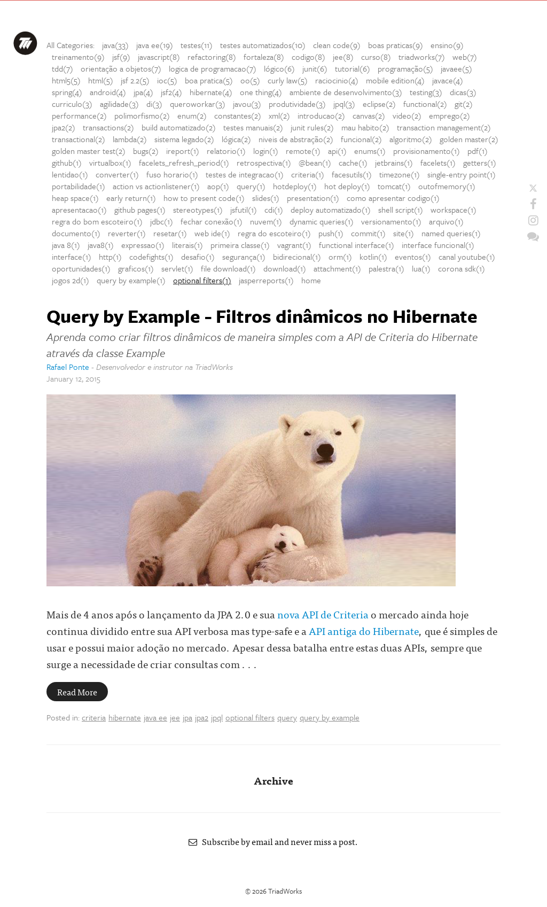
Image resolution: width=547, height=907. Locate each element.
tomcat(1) (394, 186)
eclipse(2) (379, 104)
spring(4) (67, 92)
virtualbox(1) (110, 162)
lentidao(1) (70, 174)
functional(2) (425, 104)
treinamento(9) (78, 57)
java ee (155, 717)
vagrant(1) (294, 245)
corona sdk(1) (461, 268)
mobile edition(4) (395, 80)
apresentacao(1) (79, 209)
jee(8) (343, 57)
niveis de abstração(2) (296, 139)
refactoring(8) (211, 57)
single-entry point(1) (461, 174)
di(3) (154, 104)
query (287, 717)
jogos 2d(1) (70, 280)
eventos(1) (413, 256)
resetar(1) (170, 233)
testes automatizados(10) (263, 45)
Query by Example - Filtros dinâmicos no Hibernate (262, 316)
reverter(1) (127, 233)
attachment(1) (337, 268)
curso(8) (376, 57)
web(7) (464, 57)
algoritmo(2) (410, 139)
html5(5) (66, 80)
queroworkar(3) (197, 104)
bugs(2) (146, 151)
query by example (330, 717)
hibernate (124, 717)
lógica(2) (236, 139)
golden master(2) (469, 139)
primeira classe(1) (240, 245)
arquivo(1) (446, 221)
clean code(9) (337, 45)
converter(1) (117, 174)
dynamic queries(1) (322, 221)
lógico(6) (279, 68)
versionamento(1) (391, 221)
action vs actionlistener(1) (156, 186)
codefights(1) (151, 256)
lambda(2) (130, 139)
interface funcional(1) (438, 245)
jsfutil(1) (243, 209)
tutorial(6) (352, 68)
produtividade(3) (297, 104)
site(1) (403, 233)
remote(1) (303, 151)
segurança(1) (243, 256)
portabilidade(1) (78, 186)
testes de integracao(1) (245, 174)
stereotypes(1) (198, 209)
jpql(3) (344, 104)
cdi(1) (273, 209)
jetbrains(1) (394, 162)
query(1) (251, 186)
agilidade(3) (119, 104)
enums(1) (370, 151)
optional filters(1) (202, 280)
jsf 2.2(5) (135, 80)
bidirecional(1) (297, 256)
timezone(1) (399, 174)
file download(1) (228, 268)
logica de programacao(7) (212, 68)
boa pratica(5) (209, 80)
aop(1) (218, 186)
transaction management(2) (444, 127)
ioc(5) (167, 80)
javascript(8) (159, 57)
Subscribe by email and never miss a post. (273, 841)
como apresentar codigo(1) (393, 198)
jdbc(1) (161, 221)
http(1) (110, 256)
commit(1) (368, 233)
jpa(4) (143, 92)
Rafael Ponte (67, 367)
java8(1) (101, 245)
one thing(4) (261, 92)
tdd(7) (62, 68)
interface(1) (71, 256)
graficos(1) (136, 268)
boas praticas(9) (395, 45)
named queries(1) (451, 233)
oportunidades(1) (81, 268)
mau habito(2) (365, 127)
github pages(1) (140, 209)
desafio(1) (198, 256)
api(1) (337, 151)
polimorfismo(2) (142, 115)
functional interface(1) (356, 245)
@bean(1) (315, 162)
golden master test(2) (89, 151)
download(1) (284, 268)
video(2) (407, 115)
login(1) (265, 151)
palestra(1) (386, 268)
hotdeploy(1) (295, 186)
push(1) (330, 233)
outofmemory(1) (446, 186)
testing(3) (426, 92)
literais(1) (187, 245)
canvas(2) (369, 115)
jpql (217, 717)
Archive (273, 780)
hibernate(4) (211, 92)
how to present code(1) (204, 198)
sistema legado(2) (184, 139)
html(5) (100, 80)
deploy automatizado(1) (331, 209)
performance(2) (79, 115)
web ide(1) (212, 233)
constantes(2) (237, 115)
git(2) (464, 104)
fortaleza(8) (264, 57)
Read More (77, 692)
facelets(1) (438, 162)
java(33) (115, 45)
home (311, 280)
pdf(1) (477, 151)
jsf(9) (121, 57)
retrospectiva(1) (264, 162)
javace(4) (447, 80)
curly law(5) (288, 80)
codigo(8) (308, 57)
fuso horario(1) (172, 174)
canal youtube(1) (467, 256)
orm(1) (340, 256)
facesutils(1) (352, 174)
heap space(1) (75, 198)
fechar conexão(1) (212, 221)
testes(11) (197, 45)
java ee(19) (154, 45)
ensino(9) (447, 45)
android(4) (108, 92)
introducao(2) (321, 115)
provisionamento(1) (426, 151)
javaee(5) (456, 68)
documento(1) (76, 233)
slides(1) (265, 198)
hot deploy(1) (347, 186)
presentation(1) (313, 198)
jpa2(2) (63, 127)
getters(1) (479, 162)
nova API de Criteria (323, 614)
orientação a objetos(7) (121, 68)
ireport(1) (182, 151)
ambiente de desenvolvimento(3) (346, 92)
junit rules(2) (312, 127)
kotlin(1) (373, 256)
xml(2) (279, 115)
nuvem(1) (266, 221)
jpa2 (201, 717)
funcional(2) (361, 139)
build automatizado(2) (179, 127)
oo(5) (250, 80)
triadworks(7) (421, 57)
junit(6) (314, 68)
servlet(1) (177, 268)
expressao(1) (143, 245)
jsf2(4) (171, 92)
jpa (187, 717)
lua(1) (421, 268)
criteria (94, 717)
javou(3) (247, 104)
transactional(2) (78, 139)
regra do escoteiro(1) (274, 233)
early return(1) (131, 198)
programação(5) (405, 68)
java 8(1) (66, 245)
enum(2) (192, 115)
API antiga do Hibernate (364, 630)
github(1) (67, 162)
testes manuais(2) (253, 127)
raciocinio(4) (336, 80)
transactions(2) (108, 127)
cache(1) (353, 162)
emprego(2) (449, 115)
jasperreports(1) (266, 280)
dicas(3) (463, 92)
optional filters (250, 717)
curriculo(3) (72, 104)
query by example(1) (131, 280)
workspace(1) (453, 209)
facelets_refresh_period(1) (184, 162)
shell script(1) (400, 209)
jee (175, 717)
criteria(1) (307, 174)
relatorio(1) (226, 151)
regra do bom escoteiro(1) (97, 221)
